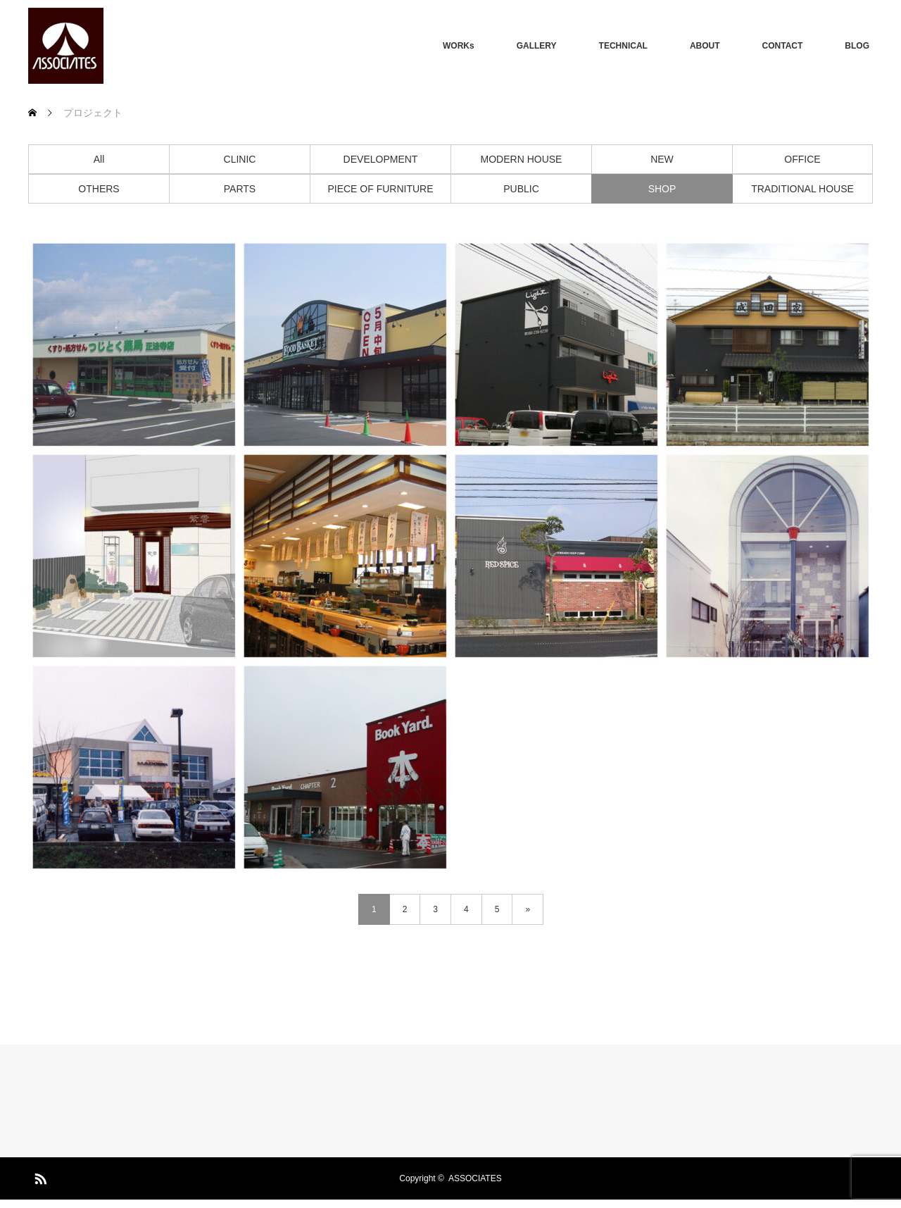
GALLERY (537, 46)
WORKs (458, 46)
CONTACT (782, 46)
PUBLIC (521, 188)
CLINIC (240, 159)
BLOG (857, 46)
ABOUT (705, 46)
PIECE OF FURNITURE (380, 188)
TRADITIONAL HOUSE (802, 188)
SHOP (662, 188)
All (99, 159)
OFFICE (802, 159)
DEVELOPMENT (381, 159)
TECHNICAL (623, 46)
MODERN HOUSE (521, 159)
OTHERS (98, 188)
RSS (38, 1176)
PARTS (240, 188)
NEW (662, 159)
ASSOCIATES (475, 1178)
